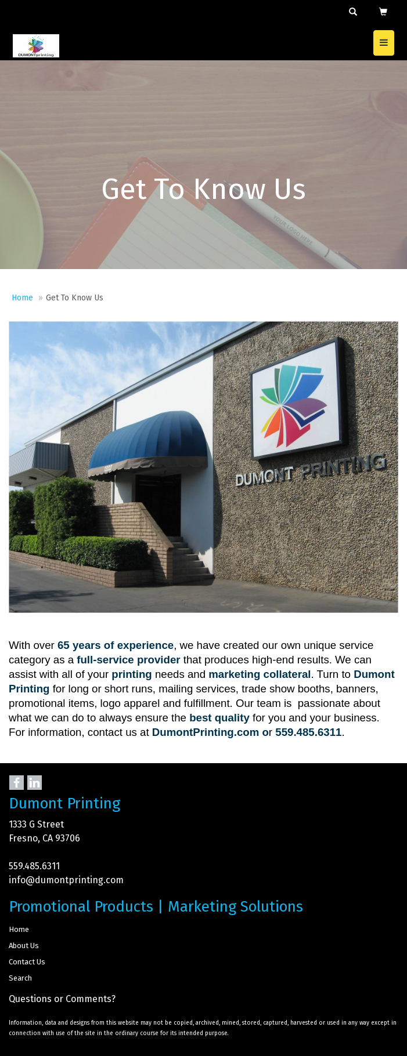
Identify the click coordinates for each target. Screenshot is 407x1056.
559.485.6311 (34, 866)
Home (22, 298)
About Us (24, 945)
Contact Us (27, 961)
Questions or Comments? (62, 998)
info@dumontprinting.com (66, 880)
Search (20, 978)
